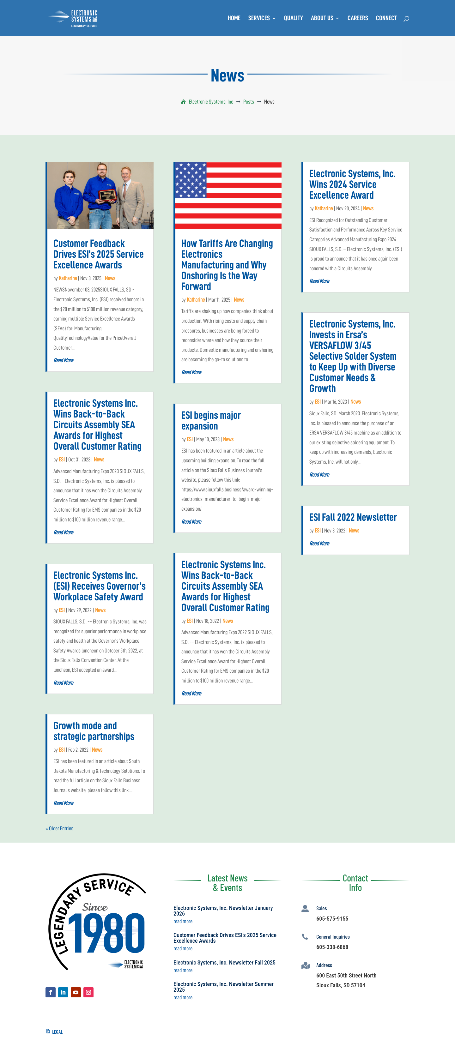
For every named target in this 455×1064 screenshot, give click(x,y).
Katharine (68, 278)
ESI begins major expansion (211, 420)
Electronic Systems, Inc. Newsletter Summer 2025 (223, 987)
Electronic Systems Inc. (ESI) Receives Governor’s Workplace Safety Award (99, 586)
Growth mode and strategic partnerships (93, 731)
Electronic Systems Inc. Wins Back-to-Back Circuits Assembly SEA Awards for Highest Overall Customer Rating (97, 425)
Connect (386, 18)
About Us (322, 18)
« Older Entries (59, 828)
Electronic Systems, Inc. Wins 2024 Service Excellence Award (352, 184)
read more (63, 360)
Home (234, 18)
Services (259, 18)
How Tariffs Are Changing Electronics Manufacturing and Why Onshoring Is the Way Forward (227, 265)
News (110, 278)
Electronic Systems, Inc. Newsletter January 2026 (223, 911)
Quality (293, 18)
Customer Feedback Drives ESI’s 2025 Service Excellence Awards (98, 254)
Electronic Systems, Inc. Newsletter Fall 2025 (224, 962)
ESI (62, 459)
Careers (358, 18)
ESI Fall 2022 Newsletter (353, 517)
